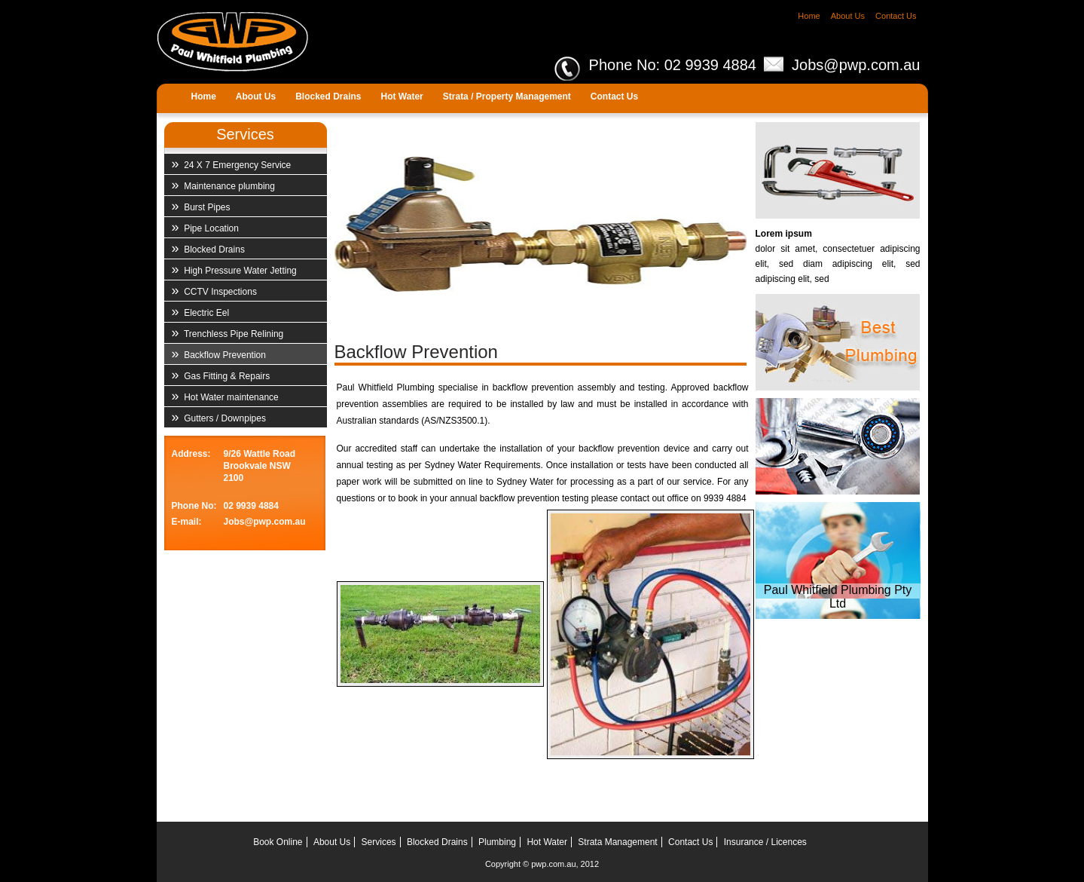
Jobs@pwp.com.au (856, 65)
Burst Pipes (201, 205)
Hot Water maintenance (225, 395)
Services (379, 842)
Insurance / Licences (765, 842)
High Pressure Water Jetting (234, 269)
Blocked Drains (208, 248)
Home (809, 15)
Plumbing (497, 842)
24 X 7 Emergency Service (232, 163)
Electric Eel (201, 311)
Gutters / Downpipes (219, 416)
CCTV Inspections (214, 290)
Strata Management (617, 842)
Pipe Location (205, 226)
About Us (848, 15)
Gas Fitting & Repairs (221, 374)
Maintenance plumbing (223, 184)
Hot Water (547, 842)
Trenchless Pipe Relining (228, 332)
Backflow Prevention (219, 353)
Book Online (277, 842)
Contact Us (895, 15)
